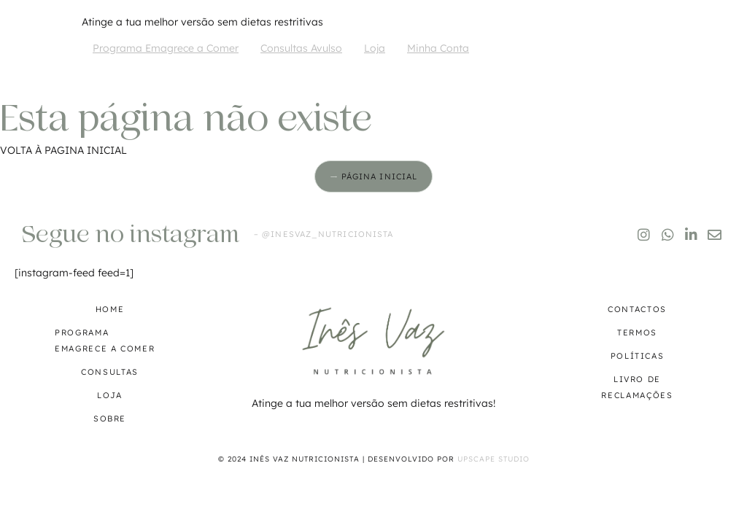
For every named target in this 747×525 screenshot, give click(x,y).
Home (110, 309)
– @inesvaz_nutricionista (323, 234)
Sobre (109, 418)
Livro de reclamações (637, 387)
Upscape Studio (493, 459)
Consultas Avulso (301, 48)
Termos (637, 332)
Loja (374, 48)
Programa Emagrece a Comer (166, 48)
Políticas (638, 356)
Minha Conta (438, 48)
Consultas (110, 372)
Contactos (637, 309)
